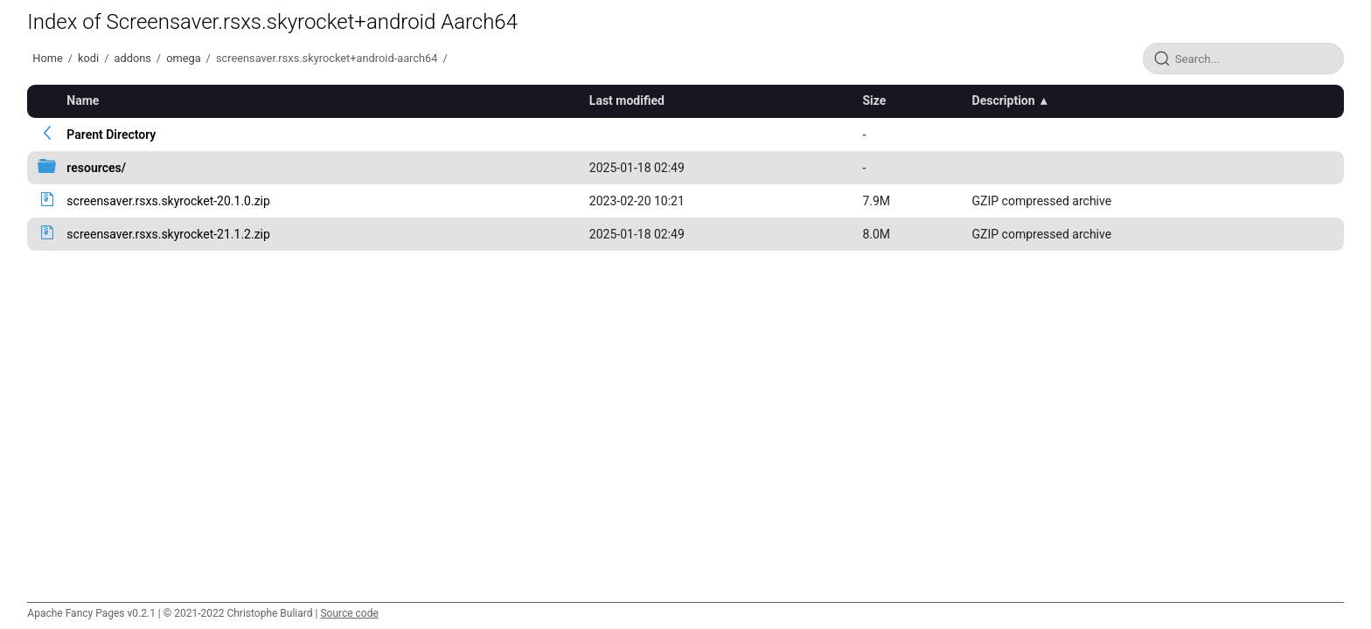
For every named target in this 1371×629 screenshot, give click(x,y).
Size (874, 100)
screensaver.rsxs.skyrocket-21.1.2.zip (167, 234)
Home (47, 58)
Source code (349, 613)
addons (132, 58)
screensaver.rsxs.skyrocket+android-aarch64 (327, 58)
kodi (88, 58)
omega (183, 58)
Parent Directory (111, 135)
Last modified (627, 100)
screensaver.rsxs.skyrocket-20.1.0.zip (167, 201)
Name (82, 100)
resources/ (96, 168)
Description (1003, 100)
